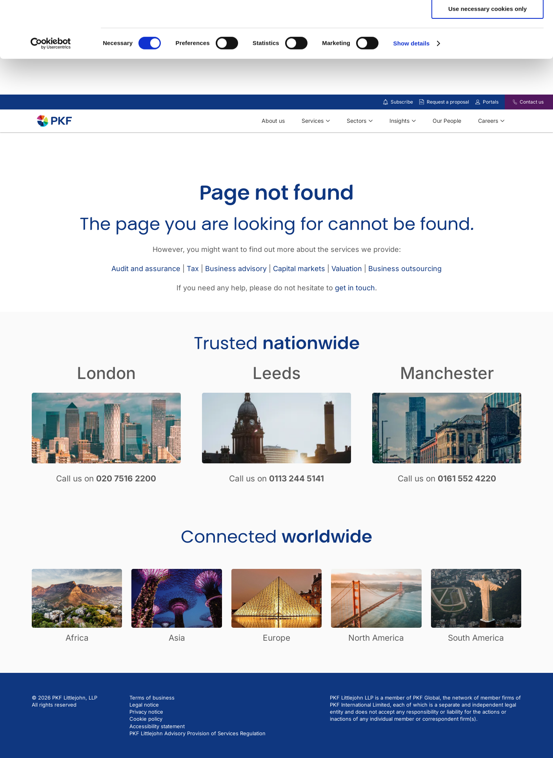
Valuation (346, 289)
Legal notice (144, 725)
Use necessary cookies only (487, 65)
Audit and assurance (145, 289)
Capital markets (299, 289)
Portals (490, 123)
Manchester (447, 394)
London (106, 394)
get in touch (355, 308)
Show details (411, 100)
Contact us (532, 123)
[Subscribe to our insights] (385, 123)
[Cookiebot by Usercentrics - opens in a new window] (50, 100)
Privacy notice (146, 732)
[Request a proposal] (421, 123)
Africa (77, 658)
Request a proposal (448, 123)
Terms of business (152, 718)
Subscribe (402, 123)
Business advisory (236, 289)
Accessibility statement (157, 747)
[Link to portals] (477, 122)
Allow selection (487, 42)
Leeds (277, 394)
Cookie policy (145, 739)
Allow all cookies (487, 19)
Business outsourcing (405, 289)
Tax (193, 289)
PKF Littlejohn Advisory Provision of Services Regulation (197, 754)
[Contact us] (510, 122)
